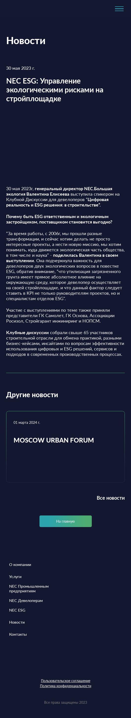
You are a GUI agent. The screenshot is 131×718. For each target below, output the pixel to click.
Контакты (18, 634)
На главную (65, 521)
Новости (17, 622)
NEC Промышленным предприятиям (29, 588)
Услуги (15, 576)
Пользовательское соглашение (65, 681)
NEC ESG (17, 610)
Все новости (111, 498)
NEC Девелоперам (26, 600)
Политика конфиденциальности (65, 686)
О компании (20, 564)
